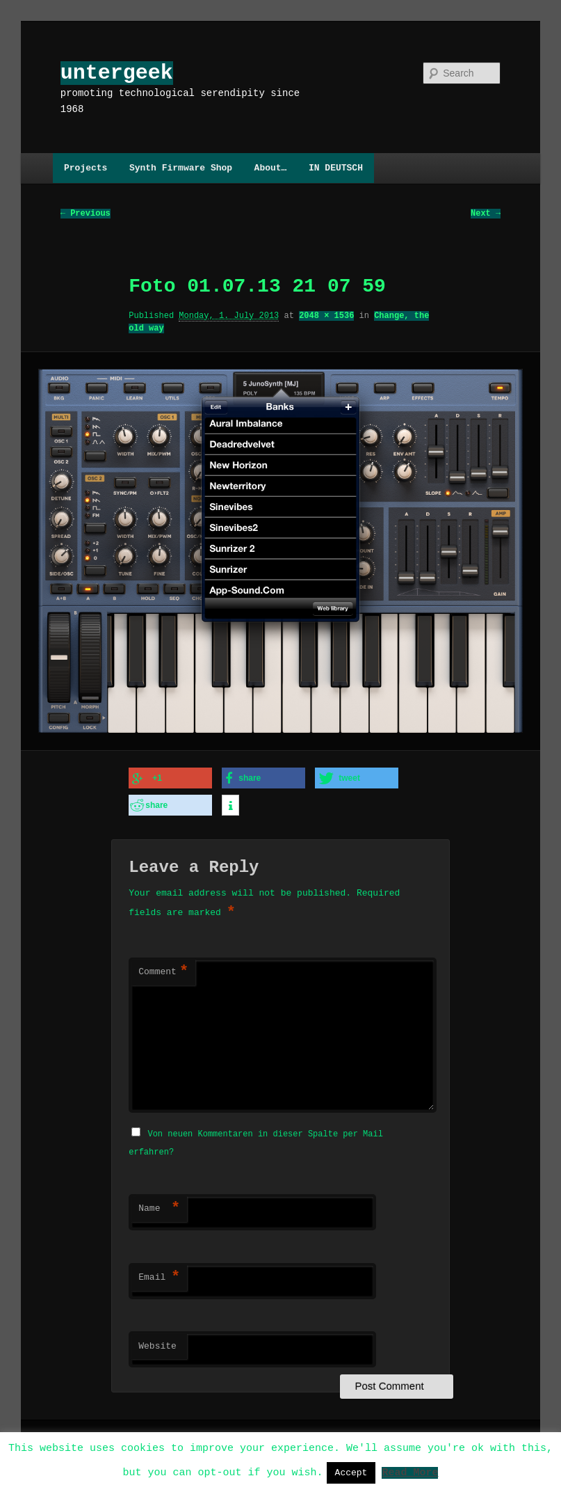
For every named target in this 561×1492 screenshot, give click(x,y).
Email (159, 1273)
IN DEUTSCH (336, 167)
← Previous (85, 214)
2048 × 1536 (326, 316)
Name (159, 1204)
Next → (486, 214)
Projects (85, 167)
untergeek (116, 72)
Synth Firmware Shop (180, 167)
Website (157, 1342)
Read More (410, 1472)
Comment (163, 969)
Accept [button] (351, 1472)
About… (270, 167)
